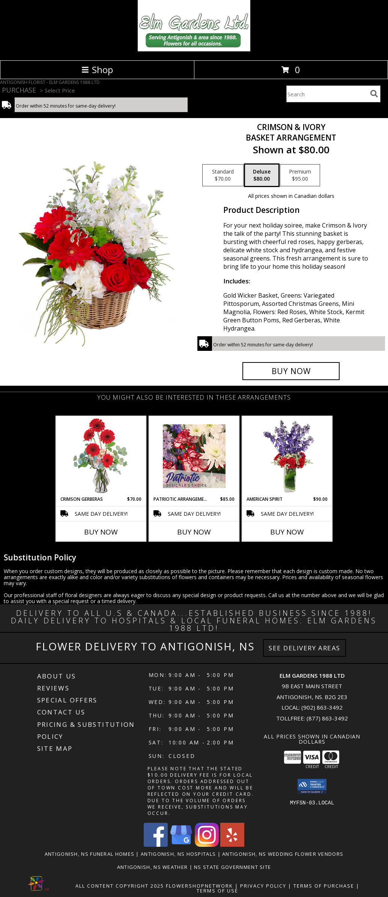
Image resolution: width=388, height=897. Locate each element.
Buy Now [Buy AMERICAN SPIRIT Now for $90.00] (287, 532)
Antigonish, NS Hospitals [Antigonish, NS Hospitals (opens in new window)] (178, 854)
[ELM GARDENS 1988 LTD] (194, 49)
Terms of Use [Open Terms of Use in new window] (217, 890)
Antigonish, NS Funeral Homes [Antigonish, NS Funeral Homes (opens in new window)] (89, 854)
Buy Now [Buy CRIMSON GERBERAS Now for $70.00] (101, 532)
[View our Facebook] (156, 844)
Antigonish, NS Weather (152, 867)
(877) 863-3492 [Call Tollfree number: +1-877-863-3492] (327, 718)
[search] (374, 94)
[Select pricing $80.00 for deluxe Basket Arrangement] (261, 175)
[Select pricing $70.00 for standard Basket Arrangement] (223, 175)
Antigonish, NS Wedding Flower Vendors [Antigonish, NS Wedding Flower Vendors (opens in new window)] (282, 854)
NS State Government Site (232, 867)
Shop (97, 69)
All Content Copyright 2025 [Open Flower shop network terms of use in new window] (119, 885)
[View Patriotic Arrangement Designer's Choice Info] (194, 456)
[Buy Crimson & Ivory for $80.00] (291, 371)
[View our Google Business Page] (181, 844)
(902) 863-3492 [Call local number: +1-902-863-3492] (322, 707)
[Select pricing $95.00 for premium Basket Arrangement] (300, 175)
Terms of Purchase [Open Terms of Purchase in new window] (323, 885)
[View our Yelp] (232, 844)
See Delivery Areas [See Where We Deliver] (304, 648)
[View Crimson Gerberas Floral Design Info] (101, 456)
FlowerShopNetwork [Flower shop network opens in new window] (199, 885)
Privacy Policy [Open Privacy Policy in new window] (263, 885)
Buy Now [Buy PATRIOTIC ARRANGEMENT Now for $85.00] (194, 532)
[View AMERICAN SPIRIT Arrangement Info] (287, 456)
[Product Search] (327, 94)
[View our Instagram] (207, 844)
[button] (312, 786)
